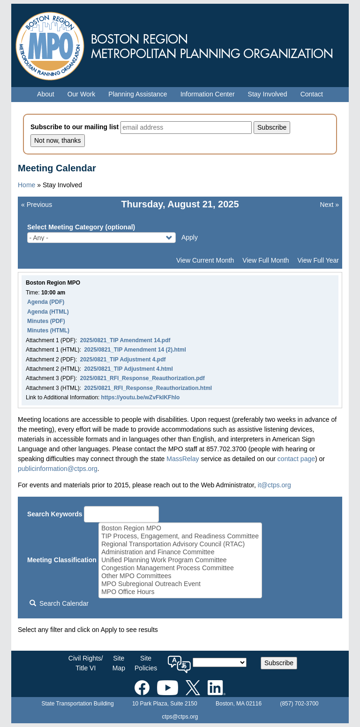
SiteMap (118, 663)
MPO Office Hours (180, 592)
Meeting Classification (62, 560)
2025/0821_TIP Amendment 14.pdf (125, 340)
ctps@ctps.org (180, 716)
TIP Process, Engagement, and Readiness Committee (180, 536)
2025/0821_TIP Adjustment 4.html (128, 369)
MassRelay (182, 459)
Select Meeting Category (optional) (81, 227)
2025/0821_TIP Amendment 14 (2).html (135, 349)
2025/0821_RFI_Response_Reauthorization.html (148, 388)
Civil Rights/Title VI (85, 663)
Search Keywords (54, 514)
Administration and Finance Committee (180, 552)
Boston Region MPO (180, 528)
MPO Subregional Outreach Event (180, 584)
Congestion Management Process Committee (180, 568)
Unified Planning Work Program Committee (180, 560)
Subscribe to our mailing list (74, 127)
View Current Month (205, 260)
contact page (296, 459)
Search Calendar (59, 603)
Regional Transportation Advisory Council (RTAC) (180, 544)
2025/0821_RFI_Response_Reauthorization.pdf (142, 378)
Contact (311, 94)
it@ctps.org (274, 485)
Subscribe (278, 663)
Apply (189, 237)
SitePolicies (146, 663)
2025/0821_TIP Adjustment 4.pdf (123, 359)
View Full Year (318, 260)
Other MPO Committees (180, 576)
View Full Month (265, 260)
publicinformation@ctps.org (58, 468)
